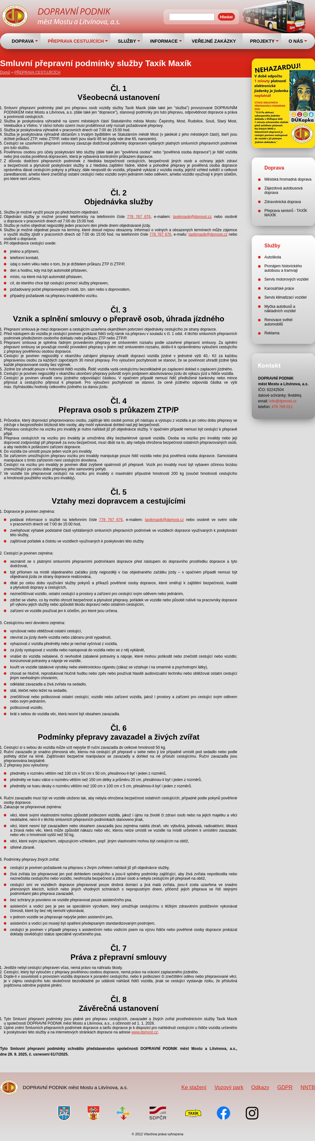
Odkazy (260, 1087)
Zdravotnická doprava (282, 202)
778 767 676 (139, 216)
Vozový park (228, 1087)
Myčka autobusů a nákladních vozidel (280, 308)
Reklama (271, 333)
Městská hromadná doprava (288, 179)
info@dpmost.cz (282, 401)
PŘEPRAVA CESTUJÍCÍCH (76, 41)
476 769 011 (282, 407)
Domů (5, 72)
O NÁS (295, 41)
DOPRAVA (23, 41)
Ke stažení (193, 1087)
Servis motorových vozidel (286, 279)
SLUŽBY (127, 41)
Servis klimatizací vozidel (285, 297)
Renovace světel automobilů (278, 322)
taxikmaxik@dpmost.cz (192, 216)
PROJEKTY (262, 41)
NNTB (307, 1087)
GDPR (285, 1087)
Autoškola (272, 257)
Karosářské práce (279, 288)
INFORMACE (164, 41)
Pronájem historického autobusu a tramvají (283, 268)
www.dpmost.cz (145, 1032)
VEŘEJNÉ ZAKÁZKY (214, 41)
